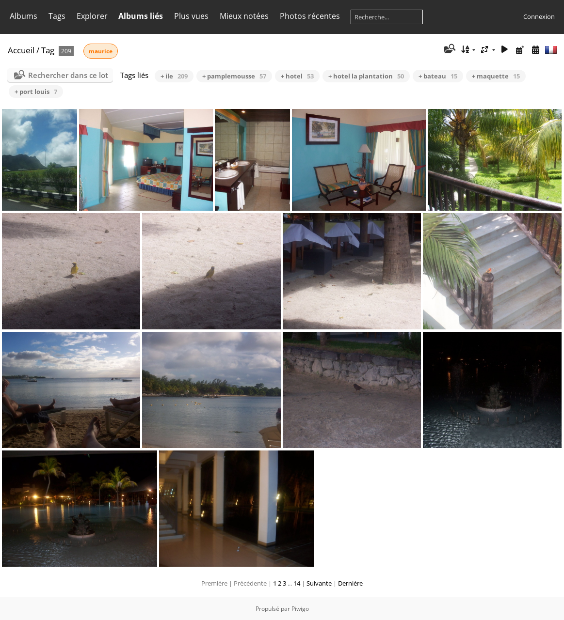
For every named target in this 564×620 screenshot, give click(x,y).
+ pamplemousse (234, 76)
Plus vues (191, 16)
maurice (101, 51)
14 (296, 583)
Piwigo (300, 608)
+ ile (174, 76)
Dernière (350, 583)
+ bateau (438, 76)
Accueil (21, 50)
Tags (56, 16)
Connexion (539, 16)
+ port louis (36, 91)
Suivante (319, 583)
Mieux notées (244, 16)
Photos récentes (310, 16)
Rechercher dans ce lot (68, 75)
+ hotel (297, 76)
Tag (47, 50)
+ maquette (496, 76)
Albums (23, 16)
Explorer (92, 16)
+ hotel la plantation (366, 76)
